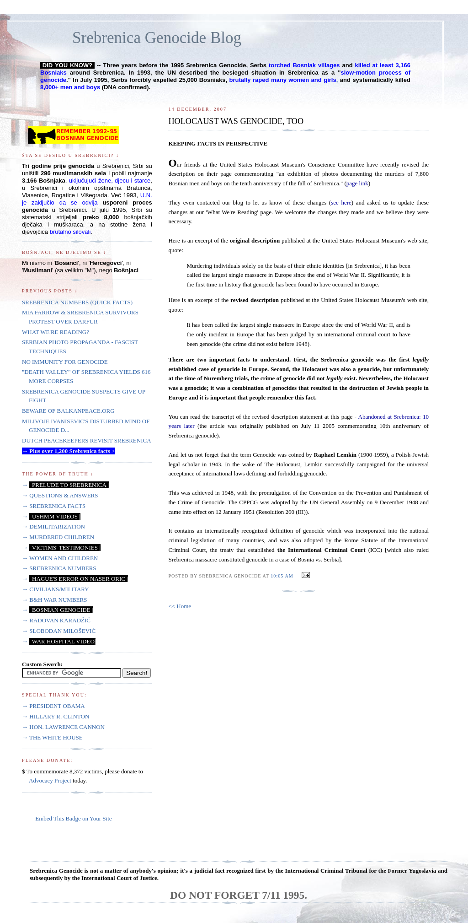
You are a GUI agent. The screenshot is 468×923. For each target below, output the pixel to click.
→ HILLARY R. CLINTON (55, 716)
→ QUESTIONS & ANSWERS (60, 495)
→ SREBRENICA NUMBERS (59, 568)
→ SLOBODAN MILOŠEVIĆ (59, 630)
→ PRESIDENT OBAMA (53, 705)
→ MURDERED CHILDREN (58, 537)
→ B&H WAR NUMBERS (54, 599)
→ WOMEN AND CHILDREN (60, 558)
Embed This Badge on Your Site (73, 818)
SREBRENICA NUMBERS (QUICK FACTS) (77, 302)
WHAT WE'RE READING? (55, 332)
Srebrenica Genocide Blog (156, 38)
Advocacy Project (50, 780)
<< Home (179, 606)
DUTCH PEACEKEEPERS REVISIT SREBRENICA (86, 440)
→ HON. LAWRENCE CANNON (63, 726)
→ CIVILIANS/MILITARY (55, 589)
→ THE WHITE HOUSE (52, 737)
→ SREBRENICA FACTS (53, 505)
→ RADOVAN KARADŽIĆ (56, 620)
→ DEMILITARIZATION (53, 526)
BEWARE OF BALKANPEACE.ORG (68, 410)
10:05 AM (282, 575)
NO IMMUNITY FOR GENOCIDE (65, 361)
